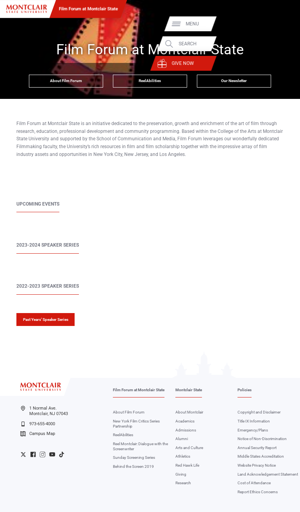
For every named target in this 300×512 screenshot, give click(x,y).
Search (277, 44)
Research (183, 483)
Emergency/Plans (253, 430)
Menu (282, 24)
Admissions (185, 430)
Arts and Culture (189, 448)
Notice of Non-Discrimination (262, 439)
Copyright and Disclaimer (259, 412)
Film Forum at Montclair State (88, 8)
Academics (185, 421)
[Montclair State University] (26, 9)
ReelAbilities (150, 80)
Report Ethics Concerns (258, 492)
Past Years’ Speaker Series (45, 319)
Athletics (182, 456)
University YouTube (52, 454)
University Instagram (42, 454)
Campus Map (37, 434)
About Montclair (189, 412)
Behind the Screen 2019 (133, 466)
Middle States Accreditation (261, 456)
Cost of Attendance (254, 483)
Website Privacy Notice (257, 465)
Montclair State (188, 390)
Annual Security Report (257, 448)
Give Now (272, 63)
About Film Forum (66, 80)
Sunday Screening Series (134, 457)
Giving (180, 474)
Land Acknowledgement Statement (268, 474)
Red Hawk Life (187, 465)
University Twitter (23, 454)
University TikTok (61, 454)
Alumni (181, 439)
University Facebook (33, 454)
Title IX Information (254, 421)
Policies (245, 390)
